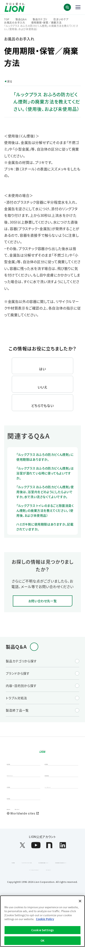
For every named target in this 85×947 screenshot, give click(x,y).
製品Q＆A (21, 19)
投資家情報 (53, 793)
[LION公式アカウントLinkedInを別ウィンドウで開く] (62, 879)
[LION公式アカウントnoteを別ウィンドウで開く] (49, 879)
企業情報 (13, 809)
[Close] (80, 901)
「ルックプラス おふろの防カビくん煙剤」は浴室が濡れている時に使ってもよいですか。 (45, 473)
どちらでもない (42, 405)
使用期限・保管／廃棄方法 (46, 22)
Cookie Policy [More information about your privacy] (45, 919)
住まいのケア (60, 19)
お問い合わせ (34, 838)
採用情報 (13, 826)
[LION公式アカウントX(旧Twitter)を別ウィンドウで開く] (22, 879)
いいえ (42, 387)
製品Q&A (13, 838)
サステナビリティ (18, 793)
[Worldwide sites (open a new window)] (42, 847)
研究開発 (51, 777)
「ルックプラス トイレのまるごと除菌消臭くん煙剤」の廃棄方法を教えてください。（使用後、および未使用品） (45, 510)
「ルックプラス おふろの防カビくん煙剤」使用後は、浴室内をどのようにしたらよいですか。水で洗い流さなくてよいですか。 (45, 492)
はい (42, 368)
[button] (67, 7)
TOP (7, 19)
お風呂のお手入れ (14, 22)
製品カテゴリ (40, 19)
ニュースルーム (55, 809)
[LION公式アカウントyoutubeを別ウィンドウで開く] (36, 879)
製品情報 (13, 777)
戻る (9, 81)
